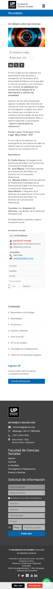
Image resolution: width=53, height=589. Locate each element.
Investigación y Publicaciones (24, 349)
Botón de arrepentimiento (18, 568)
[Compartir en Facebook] (21, 66)
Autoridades (16, 318)
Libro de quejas (37, 568)
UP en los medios (19, 343)
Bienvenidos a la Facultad (22, 312)
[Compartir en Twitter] (16, 66)
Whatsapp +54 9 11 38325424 (26, 431)
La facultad (13, 465)
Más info (18, 585)
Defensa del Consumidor (27, 571)
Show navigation (43, 6)
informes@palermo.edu (24, 427)
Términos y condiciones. (22, 563)
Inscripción (34, 585)
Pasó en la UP (17, 336)
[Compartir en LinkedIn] (10, 66)
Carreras (12, 462)
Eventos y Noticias (19, 330)
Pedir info (26, 533)
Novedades (15, 13)
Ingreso (11, 458)
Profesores (16, 324)
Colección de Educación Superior (26, 355)
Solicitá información (20, 381)
